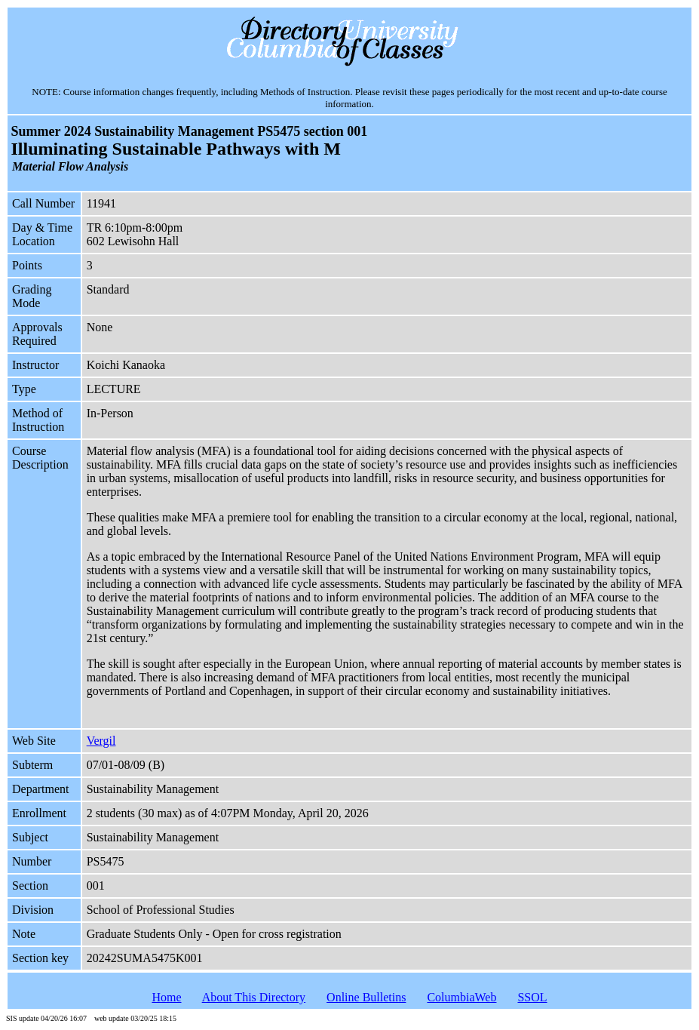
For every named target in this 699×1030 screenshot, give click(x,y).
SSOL (532, 997)
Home (166, 997)
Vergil (101, 740)
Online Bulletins (366, 997)
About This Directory (253, 997)
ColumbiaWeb (461, 997)
